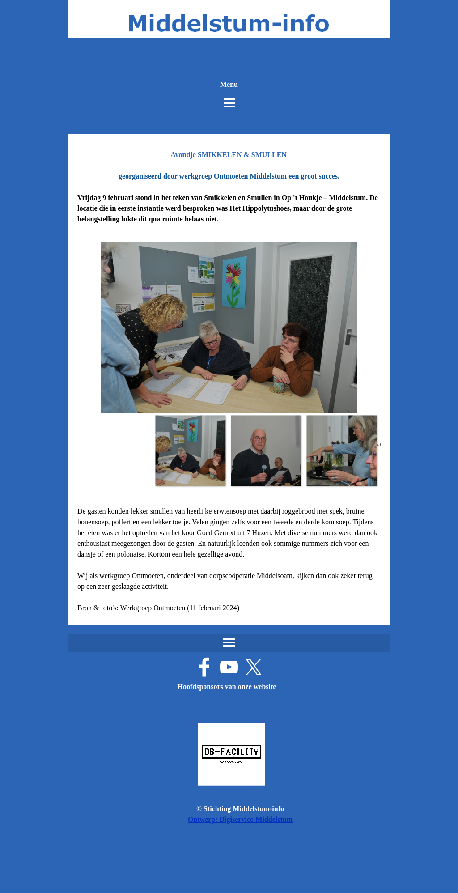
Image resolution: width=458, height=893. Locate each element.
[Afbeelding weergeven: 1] (190, 450)
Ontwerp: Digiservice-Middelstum (240, 819)
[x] (253, 667)
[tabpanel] (229, 198)
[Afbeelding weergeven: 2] (266, 450)
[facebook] (204, 667)
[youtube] (229, 667)
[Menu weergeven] (229, 103)
